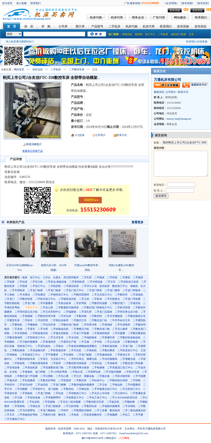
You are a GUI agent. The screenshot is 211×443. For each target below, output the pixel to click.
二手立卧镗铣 (71, 406)
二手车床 (86, 277)
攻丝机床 (104, 286)
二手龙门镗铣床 (132, 290)
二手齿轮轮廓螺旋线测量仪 (81, 346)
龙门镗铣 (40, 371)
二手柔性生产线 (67, 341)
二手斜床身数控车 (91, 414)
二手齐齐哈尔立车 (120, 320)
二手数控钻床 (89, 406)
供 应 (28, 26)
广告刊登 (159, 17)
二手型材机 (18, 406)
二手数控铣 (80, 316)
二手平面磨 (139, 376)
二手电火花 (76, 371)
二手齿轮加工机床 (128, 281)
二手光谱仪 (23, 294)
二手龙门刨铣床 (52, 406)
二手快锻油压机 (60, 328)
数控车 (62, 414)
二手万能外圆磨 (112, 371)
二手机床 (114, 26)
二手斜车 (63, 410)
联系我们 (201, 17)
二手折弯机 (80, 303)
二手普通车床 (107, 337)
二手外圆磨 (118, 333)
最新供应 (159, 91)
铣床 (24, 277)
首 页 (11, 26)
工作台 (47, 277)
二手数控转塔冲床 (45, 316)
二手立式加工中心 (102, 294)
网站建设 (180, 17)
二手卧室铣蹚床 (57, 350)
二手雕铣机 (31, 324)
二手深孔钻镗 (25, 384)
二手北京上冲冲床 (99, 393)
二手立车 (110, 281)
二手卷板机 (26, 371)
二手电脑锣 (111, 414)
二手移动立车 (122, 354)
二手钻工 (125, 414)
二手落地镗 (105, 324)
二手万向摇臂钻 (26, 410)
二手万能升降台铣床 (77, 367)
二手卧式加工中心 (45, 298)
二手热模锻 (26, 316)
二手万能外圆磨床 (27, 341)
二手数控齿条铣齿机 (129, 337)
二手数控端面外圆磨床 (81, 384)
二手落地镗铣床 (101, 333)
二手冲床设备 (95, 281)
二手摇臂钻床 (93, 371)
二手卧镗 (56, 363)
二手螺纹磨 (128, 401)
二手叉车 (9, 414)
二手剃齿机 (18, 363)
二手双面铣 (48, 401)
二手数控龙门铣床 (68, 324)
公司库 (62, 26)
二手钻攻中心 (97, 380)
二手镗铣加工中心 (76, 393)
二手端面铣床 (89, 337)
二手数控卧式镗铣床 (75, 363)
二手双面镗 (64, 380)
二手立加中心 (120, 393)
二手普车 (30, 328)
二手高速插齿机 (103, 354)
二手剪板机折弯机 (27, 414)
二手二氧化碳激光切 (134, 410)
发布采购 (183, 26)
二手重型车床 (12, 320)
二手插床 (22, 286)
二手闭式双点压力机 (26, 311)
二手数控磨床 (107, 350)
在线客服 (202, 41)
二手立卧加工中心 (130, 388)
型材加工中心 (25, 346)
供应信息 (37, 69)
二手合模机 (67, 354)
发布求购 (175, 10)
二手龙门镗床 (94, 290)
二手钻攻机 (33, 401)
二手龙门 (9, 298)
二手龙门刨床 (35, 290)
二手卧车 (27, 320)
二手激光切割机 (60, 333)
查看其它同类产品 (32, 150)
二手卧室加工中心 (127, 350)
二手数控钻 (67, 388)
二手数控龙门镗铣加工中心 (96, 307)
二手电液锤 (98, 367)
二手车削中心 (37, 388)
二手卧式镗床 (122, 307)
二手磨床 (125, 277)
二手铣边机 (116, 384)
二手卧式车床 (131, 371)
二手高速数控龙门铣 (51, 367)
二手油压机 (41, 384)
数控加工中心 (120, 286)
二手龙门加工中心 (73, 290)
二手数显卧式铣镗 (81, 410)
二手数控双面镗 (80, 294)
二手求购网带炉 (52, 397)
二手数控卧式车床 (93, 401)
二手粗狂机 (82, 388)
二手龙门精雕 (58, 384)
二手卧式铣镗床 (121, 376)
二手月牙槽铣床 (114, 316)
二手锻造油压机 (67, 298)
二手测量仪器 (127, 358)
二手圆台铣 (103, 376)
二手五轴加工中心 (14, 418)
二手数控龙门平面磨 (26, 376)
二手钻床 (22, 281)
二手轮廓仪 (39, 294)
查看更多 (138, 222)
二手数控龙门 (117, 303)
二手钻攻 (58, 393)
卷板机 (134, 286)
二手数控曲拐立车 (135, 316)
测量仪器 (92, 358)
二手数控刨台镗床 (117, 380)
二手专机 (97, 341)
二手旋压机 (112, 401)
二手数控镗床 (25, 298)
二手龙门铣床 (53, 290)
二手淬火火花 (89, 286)
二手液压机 (134, 303)
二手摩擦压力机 (80, 328)
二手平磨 (138, 414)
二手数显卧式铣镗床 (67, 307)
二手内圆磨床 (133, 384)
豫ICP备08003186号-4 (94, 438)
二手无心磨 (62, 376)
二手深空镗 (41, 320)
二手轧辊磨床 (27, 380)
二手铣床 (99, 277)
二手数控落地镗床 (37, 363)
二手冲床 (43, 328)
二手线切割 (54, 286)
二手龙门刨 (126, 346)
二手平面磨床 (50, 354)
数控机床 (115, 410)
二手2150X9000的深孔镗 (123, 397)
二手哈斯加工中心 (73, 397)
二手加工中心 (37, 286)
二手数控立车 (79, 320)
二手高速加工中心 (30, 354)
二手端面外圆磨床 (109, 406)
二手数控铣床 (130, 341)
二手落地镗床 (48, 341)
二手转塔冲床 (89, 324)
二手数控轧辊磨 (98, 303)
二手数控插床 (17, 350)
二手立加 (84, 298)
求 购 (45, 26)
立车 (191, 34)
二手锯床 (138, 277)
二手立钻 (102, 384)
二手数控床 (80, 380)
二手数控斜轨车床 (25, 358)
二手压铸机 (129, 406)
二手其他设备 (12, 367)
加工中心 (150, 34)
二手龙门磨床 (112, 290)
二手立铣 (17, 397)
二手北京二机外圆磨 (69, 401)
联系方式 (122, 135)
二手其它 (43, 358)
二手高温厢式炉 (36, 350)
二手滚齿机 (136, 294)
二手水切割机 (19, 333)
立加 (143, 350)
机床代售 (117, 17)
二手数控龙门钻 (98, 320)
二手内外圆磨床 (108, 358)
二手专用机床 (17, 290)
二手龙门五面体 (103, 311)
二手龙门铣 (28, 303)
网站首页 (19, 69)
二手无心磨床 (120, 328)
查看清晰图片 (32, 144)
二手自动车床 (48, 324)
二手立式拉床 (112, 341)
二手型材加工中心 (35, 337)
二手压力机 (36, 281)
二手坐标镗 (111, 363)
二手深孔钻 (95, 363)
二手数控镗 (95, 316)
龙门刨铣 (53, 388)
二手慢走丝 (33, 406)
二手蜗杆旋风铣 (108, 346)
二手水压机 (72, 337)
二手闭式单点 (76, 358)
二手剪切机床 (77, 281)
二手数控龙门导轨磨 (131, 363)
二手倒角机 (10, 354)
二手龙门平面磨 (80, 333)
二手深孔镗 (85, 311)
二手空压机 (75, 350)
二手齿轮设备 (32, 397)
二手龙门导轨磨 (132, 298)
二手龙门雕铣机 (47, 410)
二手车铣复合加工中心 (104, 388)
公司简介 (100, 135)
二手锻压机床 (71, 286)
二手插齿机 (90, 350)
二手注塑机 (46, 376)
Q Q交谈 (79, 135)
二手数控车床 (76, 69)
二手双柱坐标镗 (60, 320)
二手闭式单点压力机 (126, 311)
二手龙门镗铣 (43, 393)
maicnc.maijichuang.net (179, 118)
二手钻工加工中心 (97, 397)
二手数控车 (121, 294)
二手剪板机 (26, 393)
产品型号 (97, 26)
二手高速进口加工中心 (120, 367)
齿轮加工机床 (178, 34)
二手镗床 (112, 277)
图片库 (80, 26)
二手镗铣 (135, 380)
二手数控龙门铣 (101, 328)
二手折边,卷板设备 (56, 281)
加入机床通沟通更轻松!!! (20, 41)
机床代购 (96, 17)
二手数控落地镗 (13, 337)
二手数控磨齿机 (137, 333)
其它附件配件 (71, 277)
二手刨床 (9, 281)
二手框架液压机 (39, 333)
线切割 (138, 34)
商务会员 (138, 17)
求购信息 (127, 34)
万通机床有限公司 (167, 79)
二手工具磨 (100, 410)
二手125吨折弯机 (57, 371)
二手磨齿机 (15, 324)
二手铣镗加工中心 (58, 294)
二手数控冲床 (48, 414)
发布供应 (197, 10)
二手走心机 (46, 307)
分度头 (57, 277)
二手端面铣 (69, 311)
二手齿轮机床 (30, 367)
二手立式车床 (55, 337)
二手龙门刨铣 (84, 354)
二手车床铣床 (122, 324)
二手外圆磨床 (45, 303)
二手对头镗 (64, 316)
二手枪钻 (58, 346)
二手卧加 (97, 298)
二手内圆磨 (21, 388)
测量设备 (89, 376)
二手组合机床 (63, 303)
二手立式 (76, 376)
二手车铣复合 (112, 298)
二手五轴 (84, 341)
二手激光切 (10, 380)
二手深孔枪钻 (43, 346)
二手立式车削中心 (50, 311)
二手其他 (17, 328)
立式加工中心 (58, 358)
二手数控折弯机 (47, 380)
